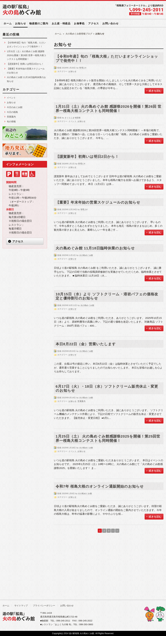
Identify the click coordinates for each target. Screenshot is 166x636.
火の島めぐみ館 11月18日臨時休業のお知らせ (95, 248)
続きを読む (155, 90)
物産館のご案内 (38, 23)
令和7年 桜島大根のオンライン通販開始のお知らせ (100, 486)
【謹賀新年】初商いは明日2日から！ (87, 156)
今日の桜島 (12, 112)
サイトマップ (21, 605)
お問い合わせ (110, 23)
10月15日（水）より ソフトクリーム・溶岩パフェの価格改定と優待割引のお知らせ (107, 296)
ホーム (8, 23)
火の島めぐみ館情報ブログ (79, 33)
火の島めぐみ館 (86, 255)
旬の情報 (11, 121)
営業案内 (81, 401)
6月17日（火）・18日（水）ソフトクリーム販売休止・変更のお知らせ (107, 388)
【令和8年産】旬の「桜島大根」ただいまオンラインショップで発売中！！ (107, 58)
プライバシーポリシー (44, 605)
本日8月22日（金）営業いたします (86, 344)
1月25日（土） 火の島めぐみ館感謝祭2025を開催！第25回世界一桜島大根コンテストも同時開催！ (108, 438)
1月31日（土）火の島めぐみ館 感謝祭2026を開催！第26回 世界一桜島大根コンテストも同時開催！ (108, 108)
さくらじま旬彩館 (72, 118)
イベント (72, 121)
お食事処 (79, 23)
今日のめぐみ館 (14, 107)
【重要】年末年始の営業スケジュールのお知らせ (98, 202)
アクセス (93, 23)
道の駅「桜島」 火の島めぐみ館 (22, 10)
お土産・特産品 (61, 23)
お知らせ (20, 23)
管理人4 (82, 68)
